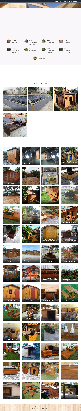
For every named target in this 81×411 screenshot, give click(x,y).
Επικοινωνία (56, 1)
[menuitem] (48, 5)
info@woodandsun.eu (66, 1)
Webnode (42, 408)
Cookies (47, 408)
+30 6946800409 (75, 1)
